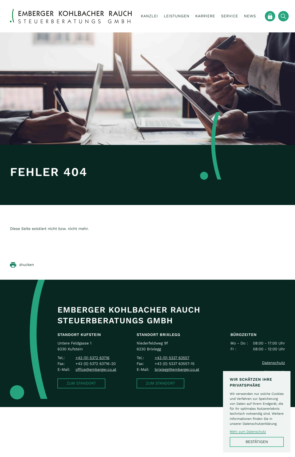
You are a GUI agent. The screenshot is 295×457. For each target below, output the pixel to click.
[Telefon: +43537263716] (92, 358)
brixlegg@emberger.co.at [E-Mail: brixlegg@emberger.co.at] (177, 369)
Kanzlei (149, 16)
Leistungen (176, 16)
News (250, 16)
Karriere (205, 16)
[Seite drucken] (22, 265)
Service (229, 16)
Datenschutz (273, 362)
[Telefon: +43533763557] (172, 358)
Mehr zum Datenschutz (248, 432)
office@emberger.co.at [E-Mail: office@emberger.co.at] (95, 369)
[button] (81, 383)
